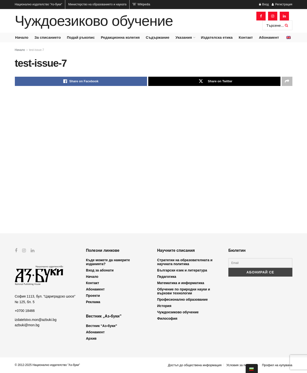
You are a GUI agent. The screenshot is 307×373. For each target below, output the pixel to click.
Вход (264, 4)
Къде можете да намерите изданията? (108, 262)
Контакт (246, 37)
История (164, 306)
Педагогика (166, 277)
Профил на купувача (277, 365)
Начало (21, 37)
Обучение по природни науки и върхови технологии (183, 291)
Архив (91, 338)
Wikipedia (141, 4)
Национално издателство (38, 4)
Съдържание (157, 37)
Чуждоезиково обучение (94, 21)
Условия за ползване (241, 365)
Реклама (93, 302)
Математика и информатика (180, 283)
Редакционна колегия (120, 37)
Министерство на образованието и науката (97, 4)
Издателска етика (217, 37)
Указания (184, 37)
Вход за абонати (100, 270)
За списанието (48, 37)
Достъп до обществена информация (195, 365)
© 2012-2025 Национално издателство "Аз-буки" (47, 365)
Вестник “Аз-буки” (101, 326)
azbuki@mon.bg (27, 325)
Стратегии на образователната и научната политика (185, 262)
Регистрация (282, 4)
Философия (167, 318)
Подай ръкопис (81, 37)
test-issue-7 (36, 50)
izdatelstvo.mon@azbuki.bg (35, 319)
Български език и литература (182, 270)
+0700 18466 (25, 311)
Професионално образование (182, 299)
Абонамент (269, 37)
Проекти (93, 296)
